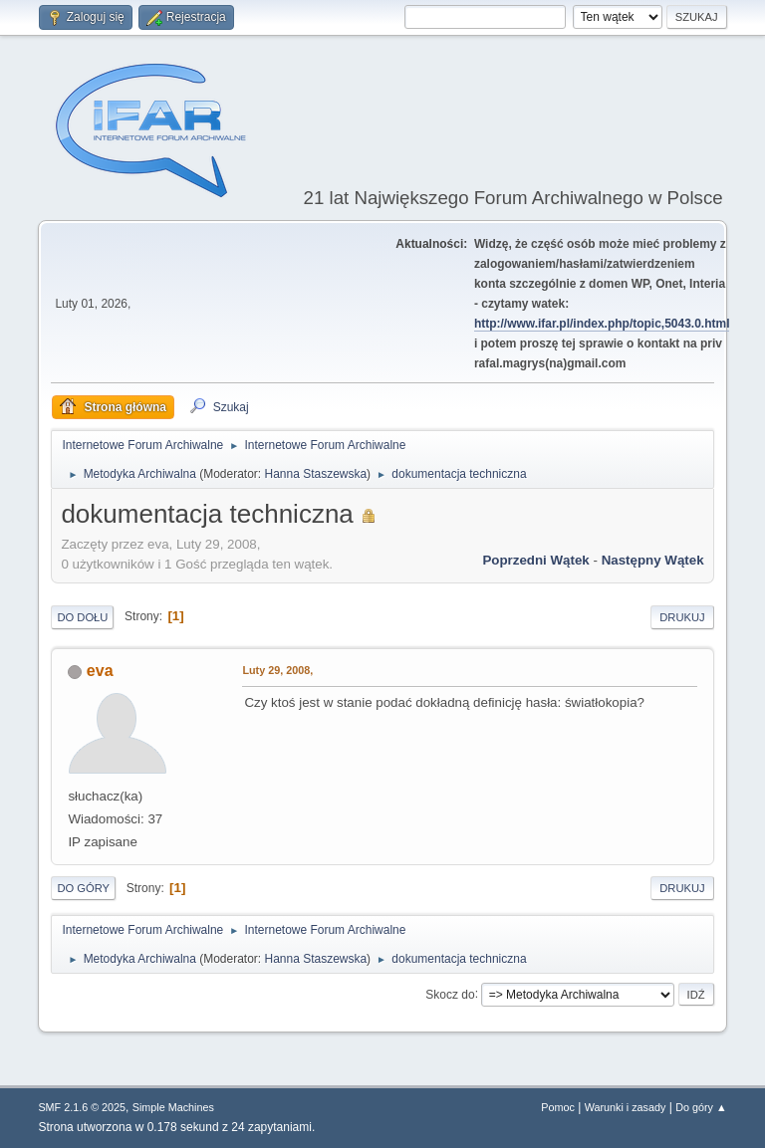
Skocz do (449, 994)
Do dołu (82, 617)
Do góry (83, 888)
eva (100, 670)
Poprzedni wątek (535, 560)
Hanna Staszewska (316, 474)
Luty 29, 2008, (277, 670)
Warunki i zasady (625, 1107)
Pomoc (558, 1107)
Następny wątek (653, 560)
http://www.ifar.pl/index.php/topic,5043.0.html (602, 324)
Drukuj (681, 617)
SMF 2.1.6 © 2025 (82, 1107)
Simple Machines (173, 1107)
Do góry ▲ (700, 1107)
